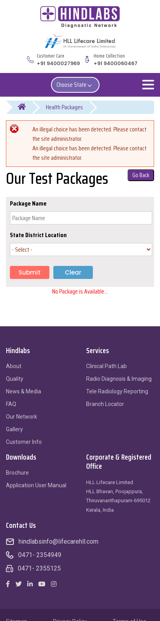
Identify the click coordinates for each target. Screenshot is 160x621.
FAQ (11, 404)
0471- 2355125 (39, 568)
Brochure (17, 472)
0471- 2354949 (39, 555)
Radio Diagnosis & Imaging (119, 379)
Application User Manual (36, 485)
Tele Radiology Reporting (117, 391)
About (13, 366)
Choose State (75, 85)
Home (27, 107)
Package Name (28, 203)
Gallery (14, 429)
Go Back (140, 175)
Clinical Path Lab (106, 366)
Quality (14, 379)
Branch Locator (105, 404)
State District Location (38, 235)
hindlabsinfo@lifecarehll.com (58, 541)
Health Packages (64, 107)
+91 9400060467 (115, 63)
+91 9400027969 (58, 63)
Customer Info (24, 442)
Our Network (21, 416)
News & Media (23, 391)
